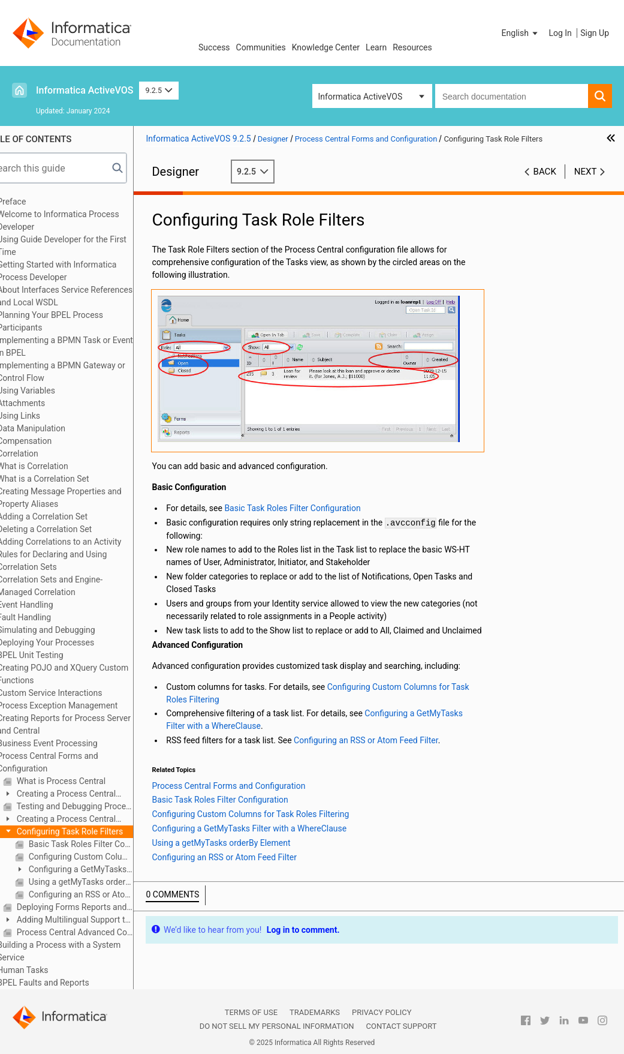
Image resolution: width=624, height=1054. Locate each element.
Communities (261, 47)
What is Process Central (82, 781)
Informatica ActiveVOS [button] (360, 96)
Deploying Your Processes (68, 642)
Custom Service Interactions (72, 693)
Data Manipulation (54, 428)
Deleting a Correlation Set (67, 529)
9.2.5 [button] (158, 90)
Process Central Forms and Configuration (70, 762)
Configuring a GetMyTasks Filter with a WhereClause (93, 870)
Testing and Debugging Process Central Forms (96, 806)
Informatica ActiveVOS (84, 90)
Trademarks (315, 1012)
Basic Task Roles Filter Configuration (102, 844)
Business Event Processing (70, 743)
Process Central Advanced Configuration (96, 932)
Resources (412, 47)
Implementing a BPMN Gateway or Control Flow (84, 372)
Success (214, 47)
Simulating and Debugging (68, 630)
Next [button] (585, 171)
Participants (42, 327)
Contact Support (401, 1026)
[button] (521, 33)
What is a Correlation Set (65, 479)
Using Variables (49, 390)
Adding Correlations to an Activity (82, 541)
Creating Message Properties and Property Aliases (82, 498)
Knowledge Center (326, 47)
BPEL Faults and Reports (66, 982)
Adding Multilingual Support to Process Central (89, 920)
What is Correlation (55, 466)
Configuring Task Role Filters (91, 831)
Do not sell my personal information (277, 1026)
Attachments (44, 403)
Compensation (47, 441)
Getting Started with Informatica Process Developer (79, 271)
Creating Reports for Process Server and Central (86, 724)
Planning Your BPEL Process (73, 315)
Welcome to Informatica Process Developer (80, 220)
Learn (376, 47)
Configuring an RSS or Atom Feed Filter (102, 894)
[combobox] (511, 96)
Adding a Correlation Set (65, 516)
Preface (34, 201)
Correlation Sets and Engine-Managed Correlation (72, 586)
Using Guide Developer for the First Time (84, 246)
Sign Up (594, 33)
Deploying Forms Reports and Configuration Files (96, 907)
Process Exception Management (80, 705)
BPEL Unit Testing (53, 655)
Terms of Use (251, 1012)
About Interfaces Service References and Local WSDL (87, 296)
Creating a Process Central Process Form (82, 794)
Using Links (41, 416)
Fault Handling (47, 617)
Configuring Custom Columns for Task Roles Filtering (102, 856)
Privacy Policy (381, 1012)
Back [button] (544, 171)
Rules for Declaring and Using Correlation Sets (74, 560)
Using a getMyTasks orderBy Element (102, 882)
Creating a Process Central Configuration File (82, 819)
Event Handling (48, 604)
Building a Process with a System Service (81, 951)
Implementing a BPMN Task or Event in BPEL (88, 346)
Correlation (40, 453)
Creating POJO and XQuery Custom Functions (85, 674)
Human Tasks (45, 970)
